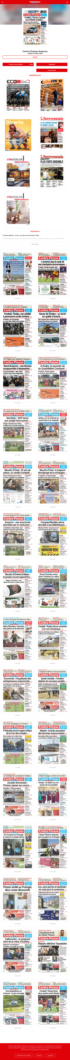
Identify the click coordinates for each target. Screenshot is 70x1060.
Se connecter (52, 70)
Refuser (39, 1055)
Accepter (50, 1055)
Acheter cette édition (21, 64)
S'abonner (52, 64)
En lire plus (35, 244)
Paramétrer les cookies (24, 1055)
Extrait (35, 57)
